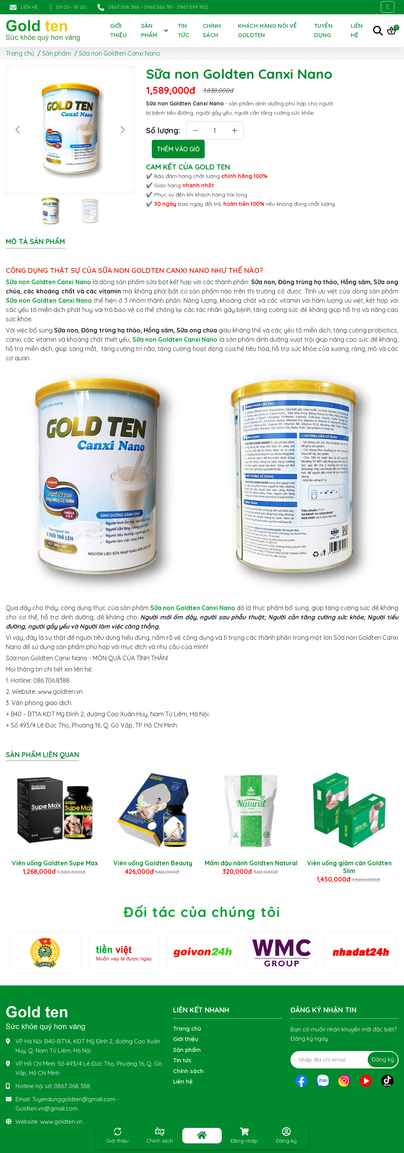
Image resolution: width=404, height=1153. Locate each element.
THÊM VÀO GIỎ (178, 149)
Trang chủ (20, 53)
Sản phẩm (149, 30)
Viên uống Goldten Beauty (153, 863)
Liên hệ (183, 1081)
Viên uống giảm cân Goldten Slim (349, 867)
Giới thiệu (118, 30)
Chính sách (212, 30)
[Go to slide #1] (50, 211)
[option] (55, 819)
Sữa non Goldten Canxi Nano (119, 53)
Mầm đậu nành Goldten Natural (251, 863)
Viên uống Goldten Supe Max (55, 863)
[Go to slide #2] (90, 211)
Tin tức (183, 30)
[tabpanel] (202, 499)
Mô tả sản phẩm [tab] (35, 242)
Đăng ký (383, 1059)
